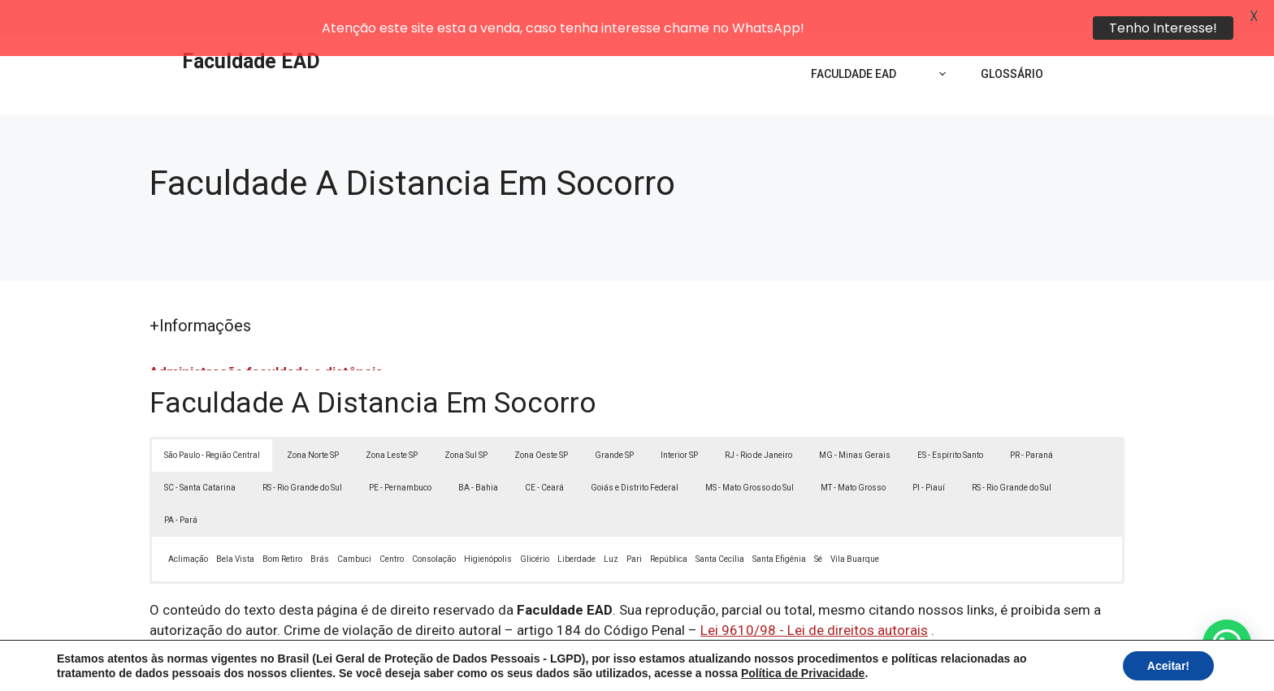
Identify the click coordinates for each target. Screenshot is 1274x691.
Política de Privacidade (749, 665)
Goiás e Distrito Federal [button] (634, 453)
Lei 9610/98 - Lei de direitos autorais (814, 597)
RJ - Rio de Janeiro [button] (758, 421)
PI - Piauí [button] (928, 453)
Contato (936, 665)
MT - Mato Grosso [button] (853, 453)
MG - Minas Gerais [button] (854, 421)
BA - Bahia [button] (478, 453)
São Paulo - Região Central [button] (212, 421)
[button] (1226, 644)
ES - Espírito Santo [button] (950, 421)
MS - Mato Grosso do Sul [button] (749, 453)
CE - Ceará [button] (544, 453)
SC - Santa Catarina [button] (200, 453)
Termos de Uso (862, 665)
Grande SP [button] (614, 421)
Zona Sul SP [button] (466, 421)
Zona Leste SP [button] (392, 421)
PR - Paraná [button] (1031, 421)
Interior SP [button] (679, 421)
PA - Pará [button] (180, 486)
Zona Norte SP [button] (313, 421)
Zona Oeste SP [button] (541, 421)
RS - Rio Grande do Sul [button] (302, 453)
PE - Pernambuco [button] (400, 453)
